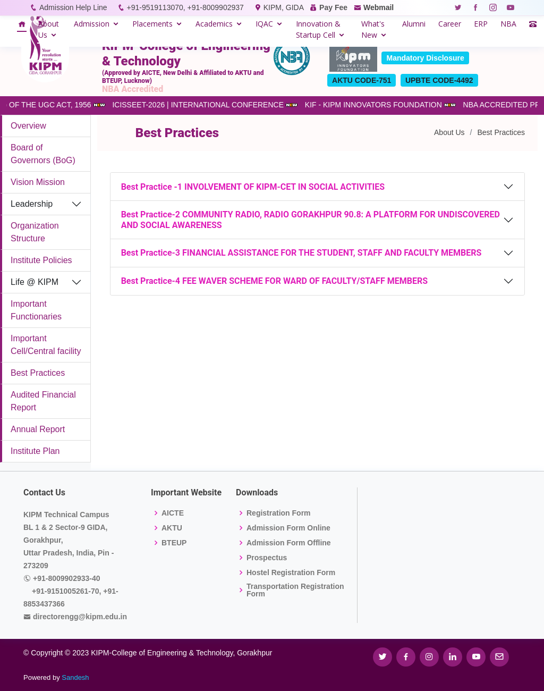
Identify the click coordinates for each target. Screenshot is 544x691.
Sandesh (75, 677)
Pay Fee (333, 7)
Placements (152, 24)
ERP (481, 24)
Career (449, 24)
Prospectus (266, 557)
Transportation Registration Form (295, 590)
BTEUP (174, 542)
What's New (373, 29)
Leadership (32, 203)
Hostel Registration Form (290, 572)
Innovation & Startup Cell (318, 29)
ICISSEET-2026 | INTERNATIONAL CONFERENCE (205, 104)
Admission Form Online (288, 528)
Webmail (378, 7)
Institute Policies (41, 260)
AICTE (173, 513)
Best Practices (38, 372)
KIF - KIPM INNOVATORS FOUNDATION (380, 104)
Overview (28, 125)
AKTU (172, 528)
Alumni (414, 24)
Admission (91, 24)
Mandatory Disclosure (425, 58)
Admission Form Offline (288, 542)
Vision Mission (38, 182)
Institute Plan (35, 451)
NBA (508, 24)
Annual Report (38, 429)
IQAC (264, 24)
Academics (214, 24)
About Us (48, 29)
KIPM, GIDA (283, 7)
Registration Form (278, 513)
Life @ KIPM (34, 281)
